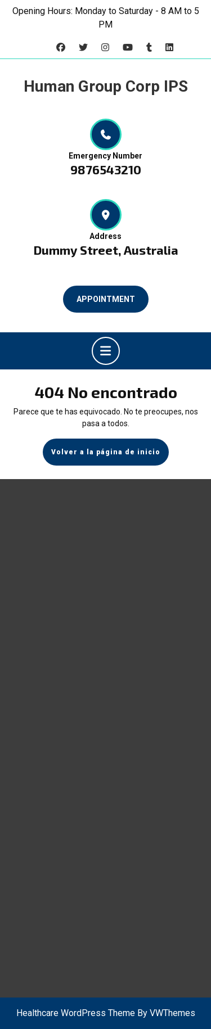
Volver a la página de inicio (110, 456)
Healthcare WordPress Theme (75, 1013)
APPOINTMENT (106, 299)
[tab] (106, 351)
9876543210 (105, 169)
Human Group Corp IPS (106, 86)
